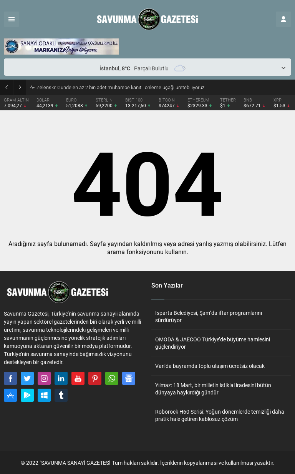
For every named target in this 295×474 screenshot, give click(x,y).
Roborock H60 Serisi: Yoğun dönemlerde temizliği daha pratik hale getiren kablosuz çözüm (219, 415)
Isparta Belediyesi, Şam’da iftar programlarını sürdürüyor (208, 316)
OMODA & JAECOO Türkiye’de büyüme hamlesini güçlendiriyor (212, 343)
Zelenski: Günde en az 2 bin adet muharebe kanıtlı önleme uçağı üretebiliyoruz (120, 87)
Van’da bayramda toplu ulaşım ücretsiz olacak (210, 365)
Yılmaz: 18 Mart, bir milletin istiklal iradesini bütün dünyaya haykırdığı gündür (213, 388)
